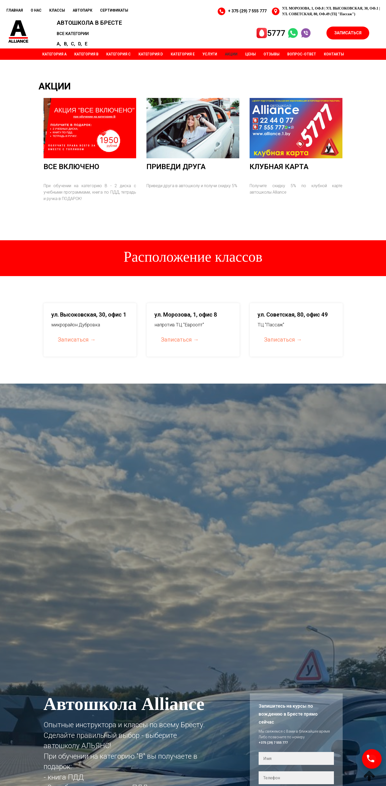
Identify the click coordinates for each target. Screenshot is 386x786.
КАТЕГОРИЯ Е (183, 53)
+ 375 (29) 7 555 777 (247, 11)
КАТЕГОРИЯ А (54, 53)
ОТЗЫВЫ (272, 53)
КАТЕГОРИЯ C (118, 53)
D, (84, 40)
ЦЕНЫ (250, 53)
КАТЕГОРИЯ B (86, 53)
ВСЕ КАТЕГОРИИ (77, 32)
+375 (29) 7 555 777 (275, 741)
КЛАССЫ (57, 10)
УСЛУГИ (209, 53)
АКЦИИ (231, 53)
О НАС (36, 10)
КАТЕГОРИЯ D (150, 53)
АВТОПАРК (82, 10)
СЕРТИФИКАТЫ (114, 10)
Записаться (73, 338)
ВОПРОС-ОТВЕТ (301, 53)
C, (78, 40)
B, (70, 40)
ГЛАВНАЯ (14, 10)
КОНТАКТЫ (334, 53)
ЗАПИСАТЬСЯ (348, 32)
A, (63, 40)
